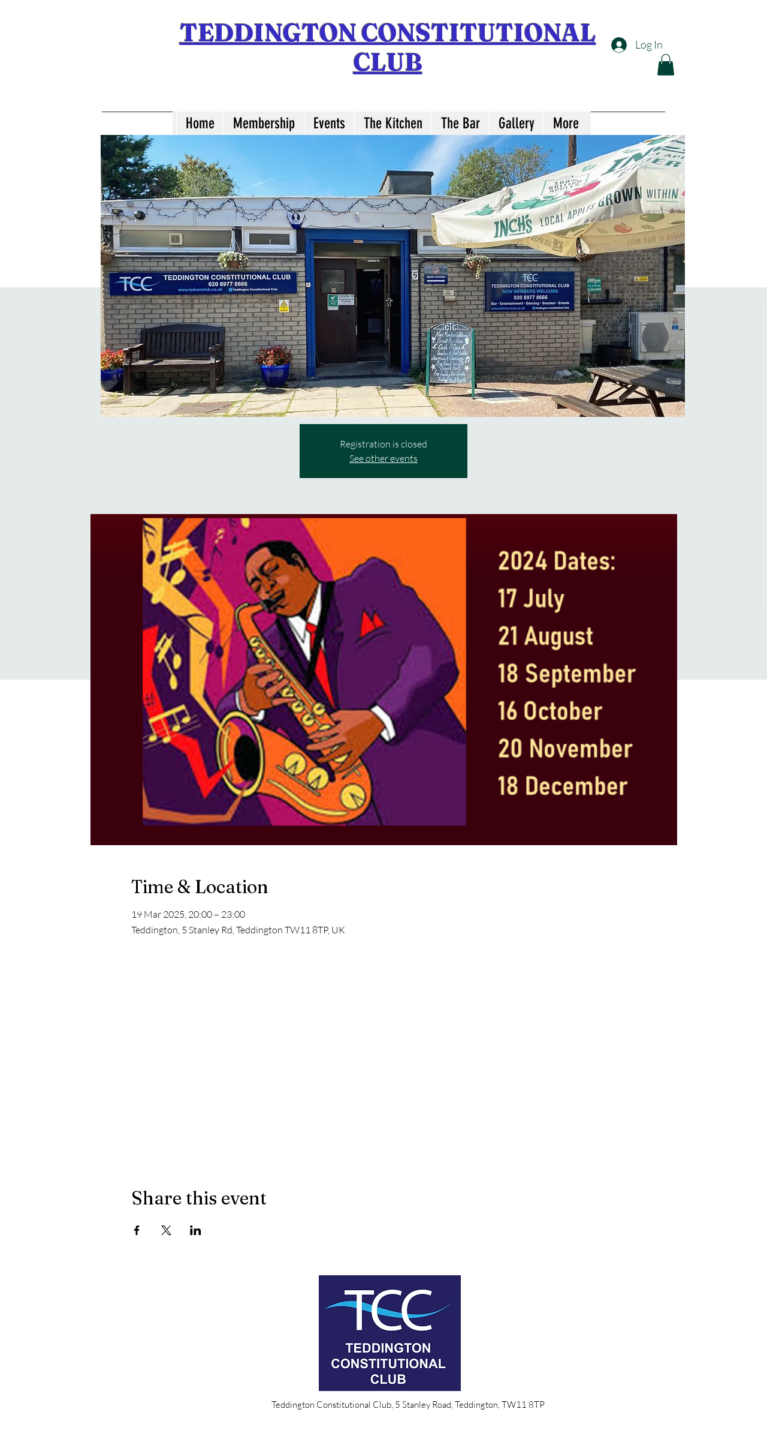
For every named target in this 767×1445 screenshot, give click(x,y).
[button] (666, 65)
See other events (383, 458)
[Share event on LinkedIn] (195, 1230)
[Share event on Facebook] (137, 1230)
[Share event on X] (166, 1230)
